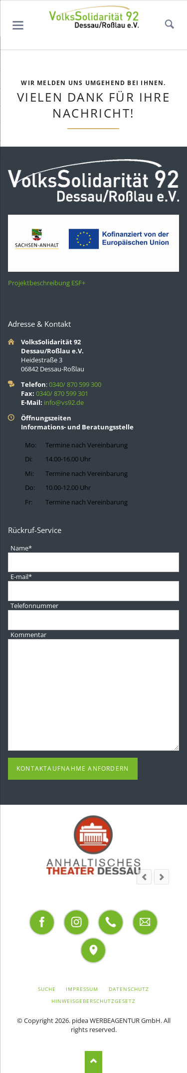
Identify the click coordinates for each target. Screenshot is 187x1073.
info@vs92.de (64, 402)
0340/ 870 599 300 (75, 384)
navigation (18, 25)
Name (21, 548)
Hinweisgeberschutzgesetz (93, 1000)
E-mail (21, 576)
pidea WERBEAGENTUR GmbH (116, 1020)
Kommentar (28, 634)
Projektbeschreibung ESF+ (46, 282)
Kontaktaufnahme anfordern (72, 768)
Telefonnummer (34, 605)
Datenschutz (129, 988)
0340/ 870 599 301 (62, 393)
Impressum (82, 988)
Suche (47, 988)
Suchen (169, 25)
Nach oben (93, 1061)
